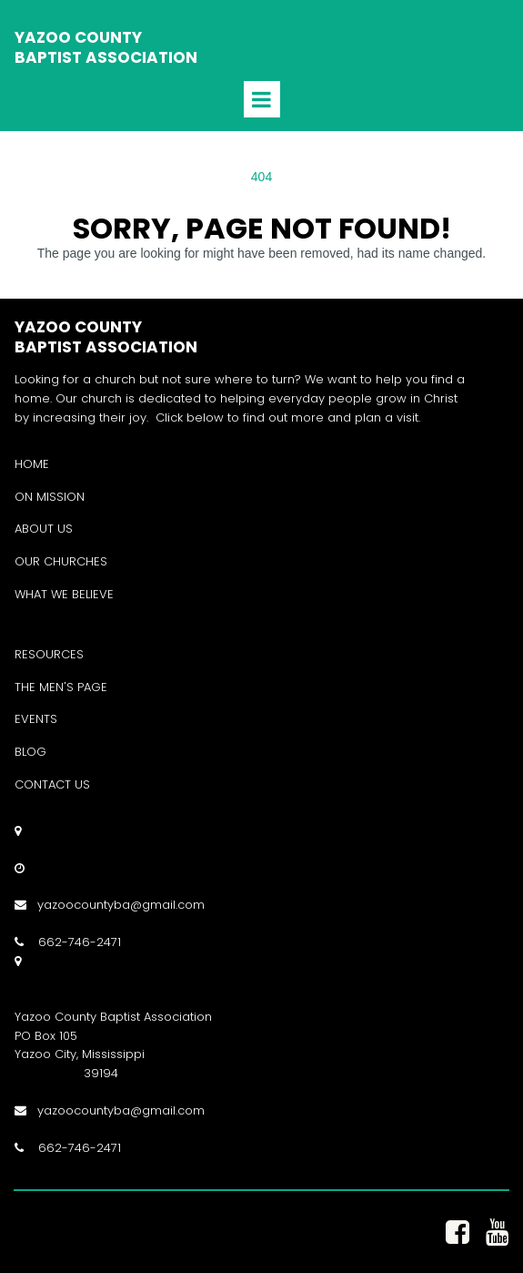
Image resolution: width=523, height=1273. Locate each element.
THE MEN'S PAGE (61, 687)
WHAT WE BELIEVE (64, 594)
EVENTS (36, 719)
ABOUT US (44, 528)
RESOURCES (49, 654)
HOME (32, 464)
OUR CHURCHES (61, 561)
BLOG (30, 751)
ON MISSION (50, 496)
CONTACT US (52, 784)
